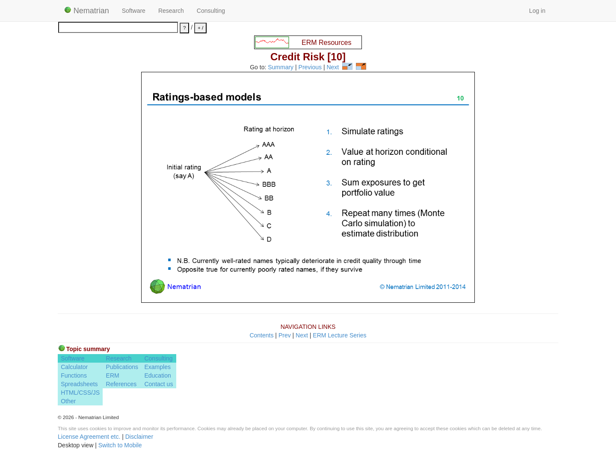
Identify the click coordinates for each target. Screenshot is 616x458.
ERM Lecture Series (339, 335)
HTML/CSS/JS (80, 392)
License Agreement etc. (89, 436)
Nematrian (86, 10)
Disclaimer (139, 436)
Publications (122, 366)
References (121, 384)
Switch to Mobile (120, 445)
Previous (310, 67)
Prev (284, 335)
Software (133, 10)
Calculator (74, 366)
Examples (157, 366)
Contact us (158, 384)
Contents (261, 335)
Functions (74, 375)
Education (157, 375)
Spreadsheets (79, 384)
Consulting (211, 10)
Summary (280, 67)
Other (68, 401)
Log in (537, 10)
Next (332, 67)
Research (171, 10)
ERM (112, 375)
